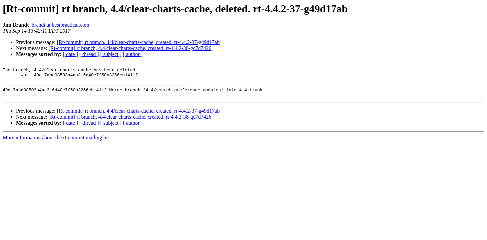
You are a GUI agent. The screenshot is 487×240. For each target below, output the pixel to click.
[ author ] (133, 54)
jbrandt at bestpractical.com (59, 25)
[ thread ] (89, 54)
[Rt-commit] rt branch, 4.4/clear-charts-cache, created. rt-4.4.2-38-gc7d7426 (130, 48)
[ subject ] (111, 54)
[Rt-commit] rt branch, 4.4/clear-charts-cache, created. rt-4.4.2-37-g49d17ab (138, 42)
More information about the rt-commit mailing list (56, 143)
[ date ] (70, 54)
